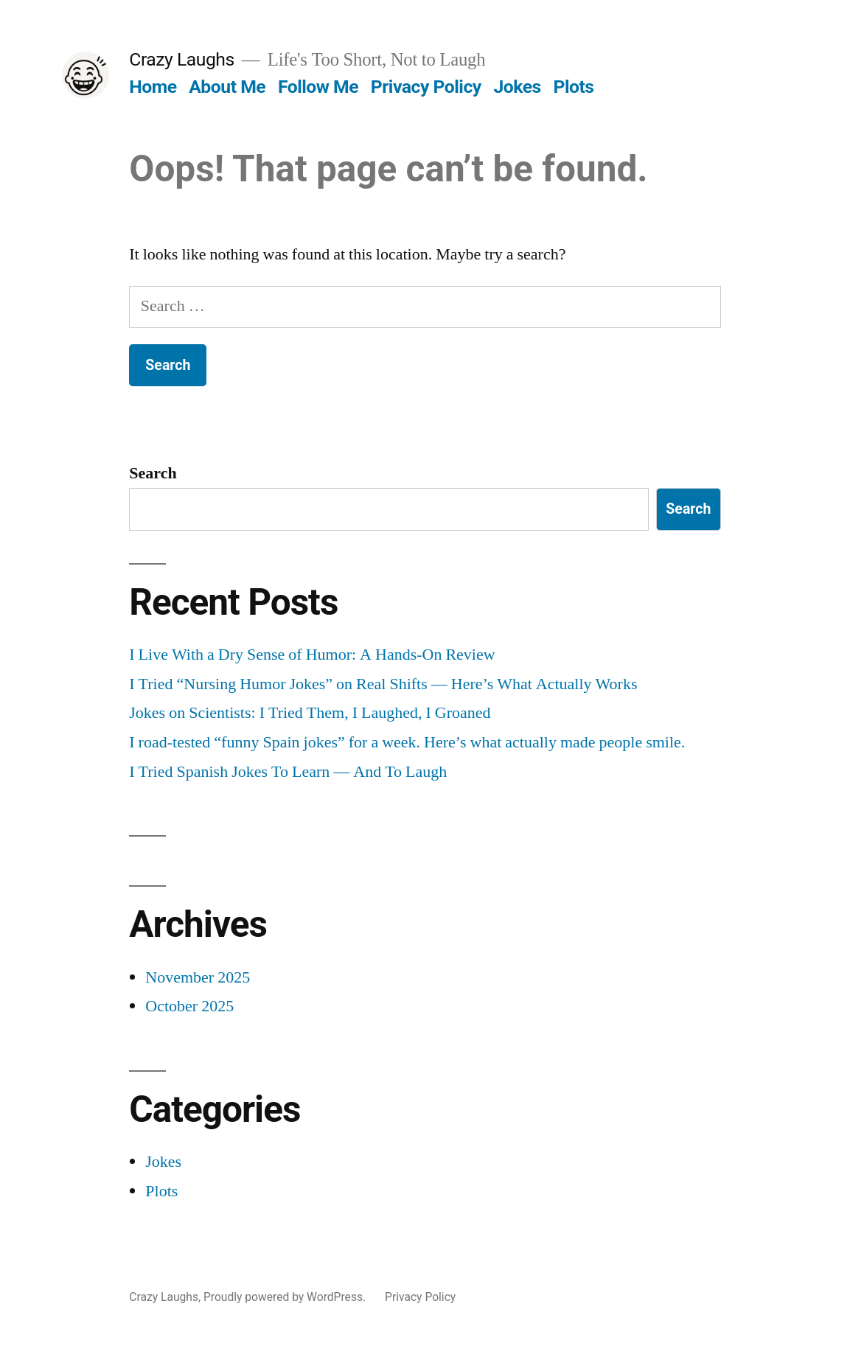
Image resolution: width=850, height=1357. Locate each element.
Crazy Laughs (181, 59)
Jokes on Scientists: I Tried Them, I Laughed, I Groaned (309, 712)
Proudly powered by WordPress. (286, 1297)
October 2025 (189, 1006)
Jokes (516, 86)
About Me (227, 86)
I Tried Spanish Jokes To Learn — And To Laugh (288, 771)
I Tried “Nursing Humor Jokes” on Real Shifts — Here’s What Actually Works (383, 684)
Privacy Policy (426, 86)
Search (152, 473)
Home (152, 86)
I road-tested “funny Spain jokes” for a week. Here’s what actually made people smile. (407, 742)
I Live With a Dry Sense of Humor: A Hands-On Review (312, 654)
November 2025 (197, 977)
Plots (573, 86)
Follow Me (318, 86)
